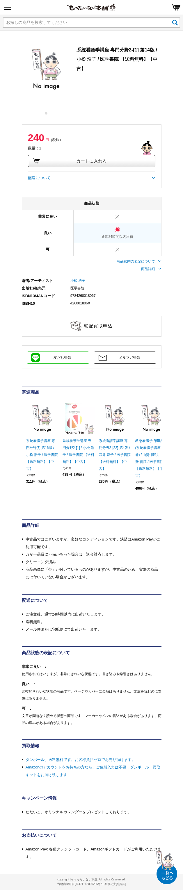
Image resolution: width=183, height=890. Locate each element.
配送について (91, 178)
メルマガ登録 (129, 358)
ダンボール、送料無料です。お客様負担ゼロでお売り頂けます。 (80, 759)
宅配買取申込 (98, 325)
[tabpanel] (46, 69)
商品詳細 (151, 269)
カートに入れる (70, 161)
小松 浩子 (77, 281)
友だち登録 (62, 358)
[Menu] (7, 7)
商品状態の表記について (139, 261)
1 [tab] (46, 113)
